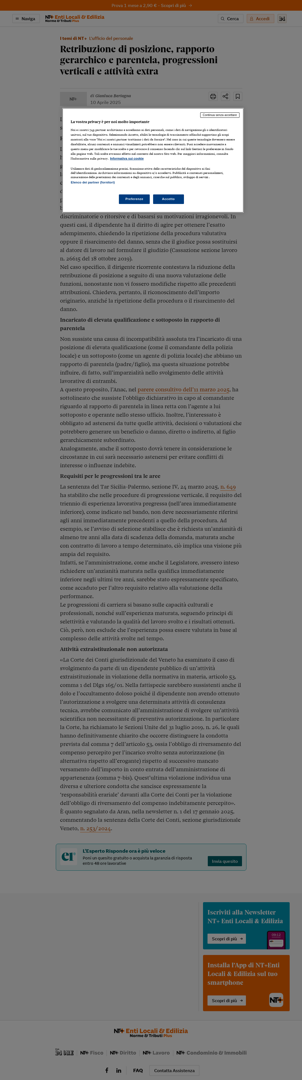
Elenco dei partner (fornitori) (93, 182)
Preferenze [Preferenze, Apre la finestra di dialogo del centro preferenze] (134, 199)
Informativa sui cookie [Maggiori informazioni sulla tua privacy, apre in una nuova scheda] (127, 158)
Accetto (168, 199)
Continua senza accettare (220, 115)
